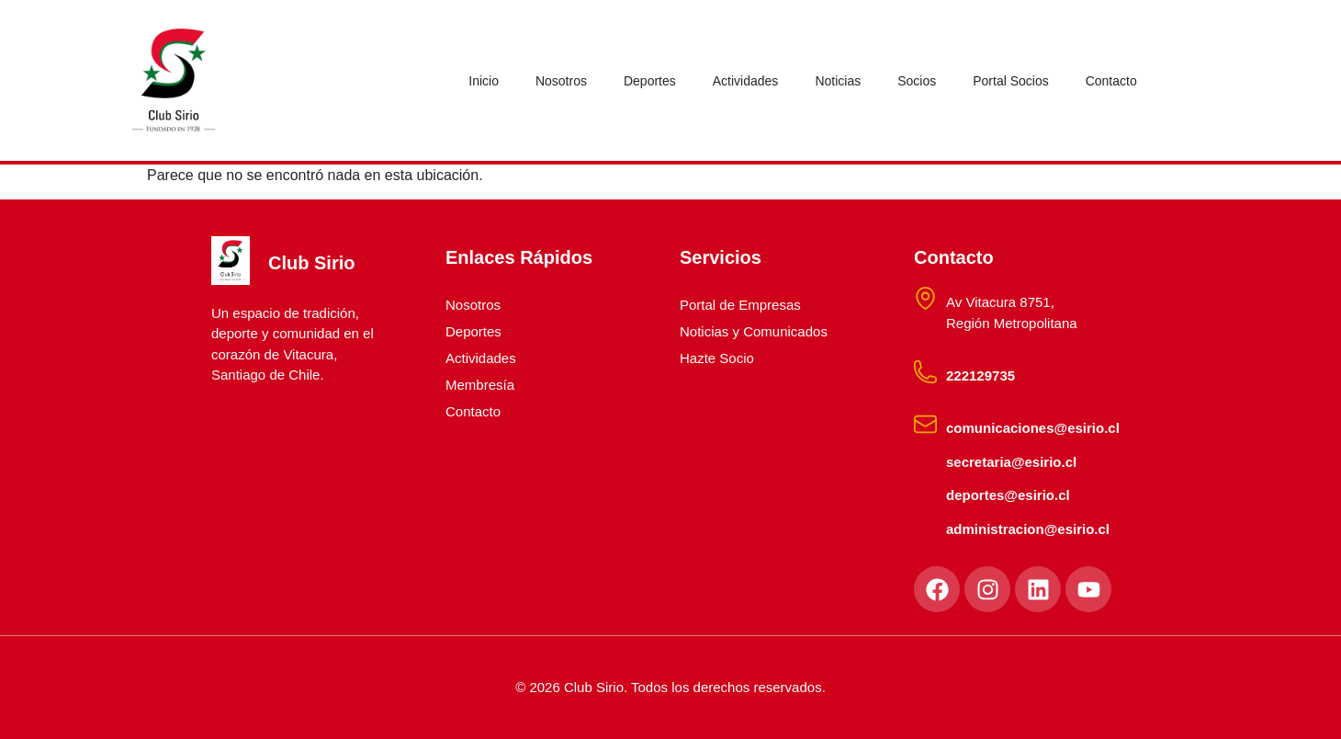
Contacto (1111, 81)
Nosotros (561, 81)
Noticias (838, 81)
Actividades (746, 81)
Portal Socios (1010, 81)
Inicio (483, 81)
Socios (916, 81)
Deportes (650, 81)
